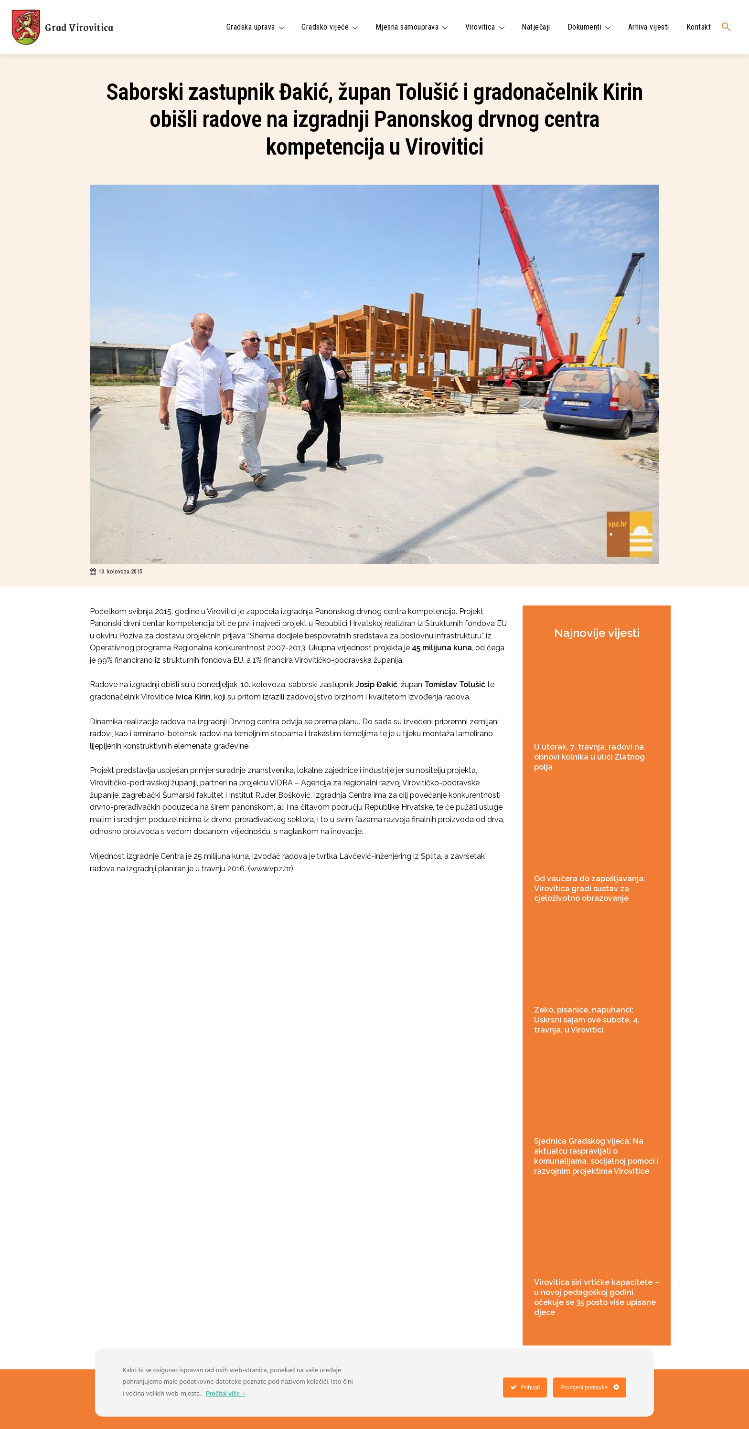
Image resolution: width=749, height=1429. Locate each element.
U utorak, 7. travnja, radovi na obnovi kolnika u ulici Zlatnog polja (589, 757)
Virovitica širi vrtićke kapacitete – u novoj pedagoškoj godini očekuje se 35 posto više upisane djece (596, 1297)
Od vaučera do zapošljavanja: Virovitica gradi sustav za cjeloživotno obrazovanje (589, 888)
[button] (726, 27)
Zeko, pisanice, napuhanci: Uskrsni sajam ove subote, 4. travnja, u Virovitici (587, 1019)
